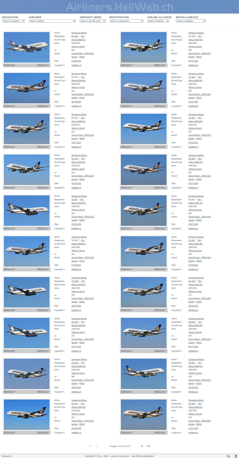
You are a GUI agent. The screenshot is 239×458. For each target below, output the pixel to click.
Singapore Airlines (79, 33)
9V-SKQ (191, 322)
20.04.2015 (76, 183)
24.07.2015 (193, 102)
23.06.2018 (76, 224)
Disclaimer (6, 456)
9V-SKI (74, 200)
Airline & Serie (78, 47)
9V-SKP (74, 322)
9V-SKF (191, 118)
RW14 (199, 57)
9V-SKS (191, 363)
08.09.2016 (193, 387)
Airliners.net (9, 65)
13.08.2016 (76, 61)
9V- (82, 36)
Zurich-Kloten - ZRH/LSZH (82, 53)
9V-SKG (74, 159)
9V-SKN (191, 281)
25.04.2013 (193, 306)
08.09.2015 (76, 102)
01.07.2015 (193, 61)
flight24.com (43, 65)
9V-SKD (191, 77)
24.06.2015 (193, 143)
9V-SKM (75, 281)
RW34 (82, 57)
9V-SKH (191, 159)
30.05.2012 (76, 387)
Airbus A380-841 (78, 40)
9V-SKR (74, 363)
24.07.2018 (193, 183)
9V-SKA (74, 36)
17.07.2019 (193, 428)
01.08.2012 (193, 265)
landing (74, 57)
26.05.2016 (76, 306)
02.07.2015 (193, 347)
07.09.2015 (76, 265)
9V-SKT (74, 404)
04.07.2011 (76, 143)
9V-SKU (191, 404)
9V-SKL (191, 240)
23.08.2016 (76, 428)
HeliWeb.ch (76, 65)
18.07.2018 (193, 224)
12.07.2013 (76, 347)
